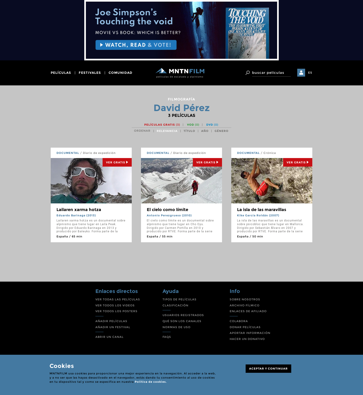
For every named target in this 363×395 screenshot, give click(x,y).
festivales (90, 73)
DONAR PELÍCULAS (245, 327)
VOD (193, 124)
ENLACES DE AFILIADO (248, 311)
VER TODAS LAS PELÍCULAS (117, 299)
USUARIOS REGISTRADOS (183, 315)
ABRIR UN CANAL (109, 337)
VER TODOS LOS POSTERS (116, 311)
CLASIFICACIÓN (175, 305)
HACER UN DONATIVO (247, 339)
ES (310, 72)
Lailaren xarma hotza (78, 209)
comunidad (120, 73)
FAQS (167, 337)
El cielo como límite (167, 209)
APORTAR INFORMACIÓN (250, 333)
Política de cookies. (151, 381)
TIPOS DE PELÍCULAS (180, 299)
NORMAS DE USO (177, 327)
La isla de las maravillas (261, 209)
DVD (212, 124)
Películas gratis (162, 124)
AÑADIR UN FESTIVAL (112, 327)
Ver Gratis (117, 162)
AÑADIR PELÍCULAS (111, 321)
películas (61, 73)
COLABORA (239, 321)
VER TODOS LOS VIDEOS (115, 305)
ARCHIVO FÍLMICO (245, 305)
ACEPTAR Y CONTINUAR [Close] (268, 368)
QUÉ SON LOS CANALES (182, 321)
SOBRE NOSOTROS (245, 299)
